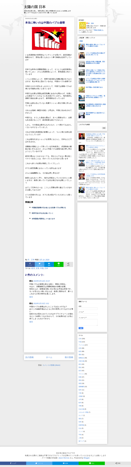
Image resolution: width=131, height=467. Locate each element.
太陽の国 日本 (35, 7)
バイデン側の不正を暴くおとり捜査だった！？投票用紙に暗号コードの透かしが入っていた (95, 162)
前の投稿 (69, 357)
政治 (80, 364)
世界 (80, 422)
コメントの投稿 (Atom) (51, 365)
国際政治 (81, 358)
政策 (80, 351)
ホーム (49, 357)
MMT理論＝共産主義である (94, 87)
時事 (80, 377)
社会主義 (81, 409)
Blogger (87, 458)
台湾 (80, 399)
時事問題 (81, 425)
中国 (42, 268)
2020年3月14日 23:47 (41, 281)
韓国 (80, 383)
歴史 (80, 367)
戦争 (80, 390)
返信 (31, 297)
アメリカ (81, 345)
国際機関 (81, 386)
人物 (80, 438)
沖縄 (80, 406)
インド (81, 431)
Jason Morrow (63, 458)
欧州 (80, 402)
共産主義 (81, 361)
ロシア (81, 415)
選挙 (80, 354)
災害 (37, 268)
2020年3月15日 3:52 (41, 303)
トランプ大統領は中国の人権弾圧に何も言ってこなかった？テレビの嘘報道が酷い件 (95, 80)
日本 (46, 268)
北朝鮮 (81, 396)
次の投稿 (29, 357)
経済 (33, 268)
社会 (80, 428)
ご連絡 (81, 41)
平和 (80, 434)
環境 (80, 418)
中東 (80, 393)
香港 (80, 380)
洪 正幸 (91, 23)
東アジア (81, 441)
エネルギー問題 (83, 412)
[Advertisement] (49, 241)
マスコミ (81, 374)
